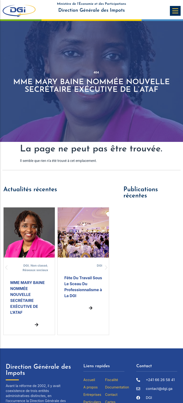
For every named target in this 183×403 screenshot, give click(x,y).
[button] (6, 267)
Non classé (38, 265)
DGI (26, 265)
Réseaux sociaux (35, 270)
